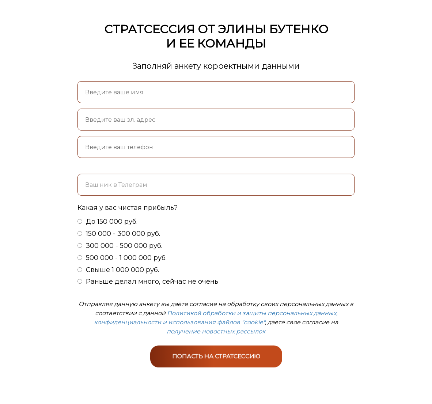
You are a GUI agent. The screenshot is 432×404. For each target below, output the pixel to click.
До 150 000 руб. (107, 222)
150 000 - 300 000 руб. (118, 234)
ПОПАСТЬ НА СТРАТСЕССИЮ (216, 355)
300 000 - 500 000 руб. (119, 246)
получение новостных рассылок (216, 331)
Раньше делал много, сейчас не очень (147, 281)
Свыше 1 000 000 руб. (118, 270)
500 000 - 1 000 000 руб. (122, 258)
